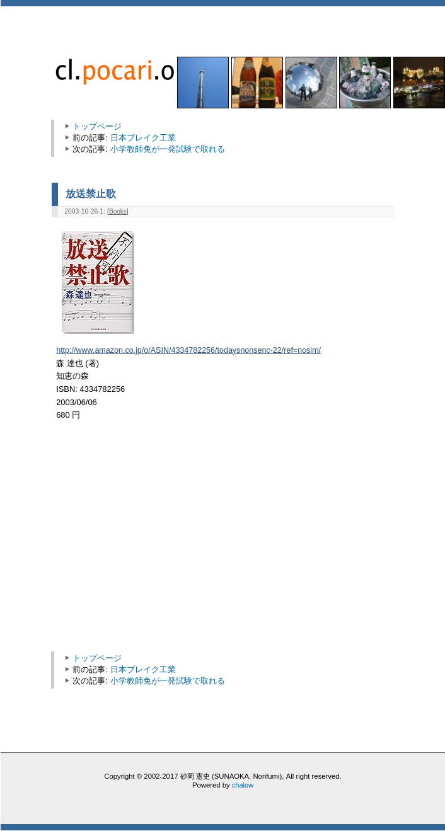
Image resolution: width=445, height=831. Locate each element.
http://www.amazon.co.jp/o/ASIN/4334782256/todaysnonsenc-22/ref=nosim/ (188, 350)
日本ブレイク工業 (143, 137)
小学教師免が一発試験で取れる (167, 149)
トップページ (97, 126)
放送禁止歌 (91, 193)
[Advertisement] (164, 542)
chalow (242, 785)
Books (118, 211)
